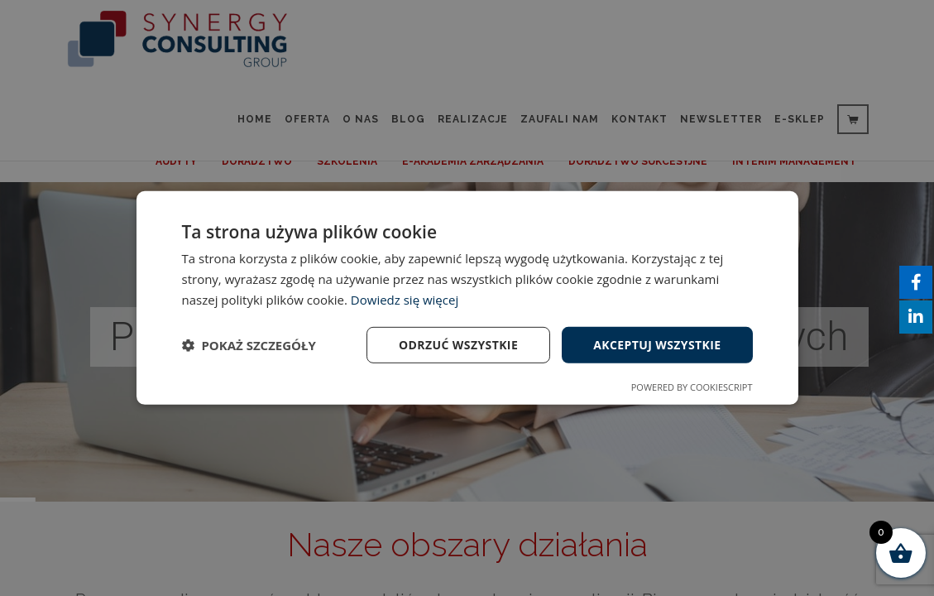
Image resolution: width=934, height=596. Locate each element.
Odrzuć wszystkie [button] (458, 344)
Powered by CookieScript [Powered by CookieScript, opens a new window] (692, 387)
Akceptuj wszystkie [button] (657, 344)
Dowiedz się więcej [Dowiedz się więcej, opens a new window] (404, 299)
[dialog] (467, 298)
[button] (249, 345)
